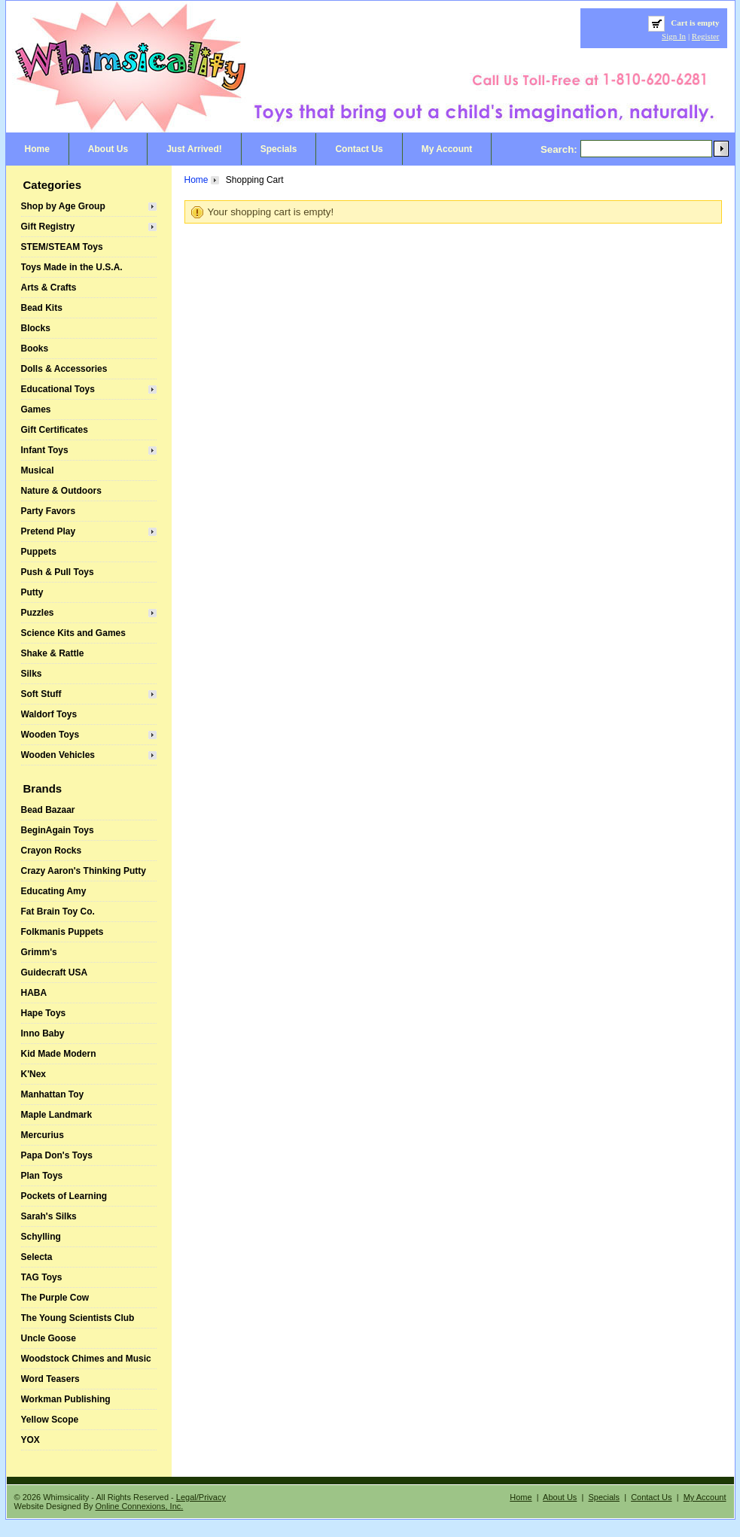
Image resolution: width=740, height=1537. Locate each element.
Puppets (38, 551)
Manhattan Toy (52, 1094)
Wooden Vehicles (58, 755)
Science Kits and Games (73, 633)
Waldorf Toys (49, 714)
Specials (278, 149)
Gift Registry (48, 226)
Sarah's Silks (49, 1216)
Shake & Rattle (52, 653)
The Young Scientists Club (78, 1318)
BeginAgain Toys (57, 830)
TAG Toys (41, 1277)
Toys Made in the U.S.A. (72, 267)
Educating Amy (54, 891)
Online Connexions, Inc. (140, 1506)
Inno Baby (43, 1033)
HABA (34, 993)
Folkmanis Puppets (62, 932)
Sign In (674, 36)
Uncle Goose (48, 1338)
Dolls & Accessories (64, 369)
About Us (108, 149)
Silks (31, 673)
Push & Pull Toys (57, 572)
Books (35, 348)
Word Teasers (50, 1379)
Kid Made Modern (58, 1054)
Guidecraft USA (54, 972)
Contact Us (358, 149)
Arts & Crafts (49, 287)
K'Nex (34, 1074)
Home (37, 149)
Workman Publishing (66, 1399)
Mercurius (42, 1135)
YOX (30, 1440)
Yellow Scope (50, 1419)
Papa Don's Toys (57, 1155)
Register (706, 36)
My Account (447, 149)
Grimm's (39, 952)
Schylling (41, 1236)
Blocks (35, 328)
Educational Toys (58, 389)
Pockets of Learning (64, 1196)
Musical (37, 470)
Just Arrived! (194, 149)
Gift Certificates (54, 430)
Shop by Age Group (63, 206)
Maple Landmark (57, 1114)
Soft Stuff (41, 694)
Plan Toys (42, 1175)
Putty (32, 592)
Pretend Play (48, 531)
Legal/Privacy (201, 1497)
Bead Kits (41, 308)
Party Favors (48, 511)
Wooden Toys (50, 734)
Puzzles (37, 612)
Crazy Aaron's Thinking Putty (83, 871)
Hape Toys (43, 1013)
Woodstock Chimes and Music (86, 1358)
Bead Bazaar (48, 810)
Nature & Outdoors (61, 490)
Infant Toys (45, 450)
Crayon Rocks (51, 850)
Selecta (37, 1257)
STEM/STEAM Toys (62, 247)
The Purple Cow (55, 1297)
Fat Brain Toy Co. (58, 911)
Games (36, 409)
